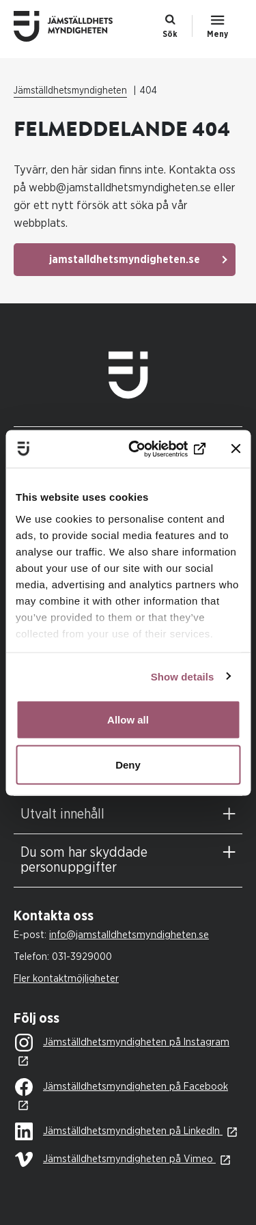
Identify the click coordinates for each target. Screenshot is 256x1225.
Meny (217, 34)
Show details (182, 676)
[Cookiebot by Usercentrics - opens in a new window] (152, 449)
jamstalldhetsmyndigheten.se (124, 259)
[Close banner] (235, 449)
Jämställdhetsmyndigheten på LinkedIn (119, 1132)
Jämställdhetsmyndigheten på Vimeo (115, 1160)
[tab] (128, 815)
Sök (169, 34)
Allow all (128, 720)
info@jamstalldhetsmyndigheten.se (129, 935)
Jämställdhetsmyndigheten (70, 91)
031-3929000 (82, 957)
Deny (128, 764)
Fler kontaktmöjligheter (66, 979)
